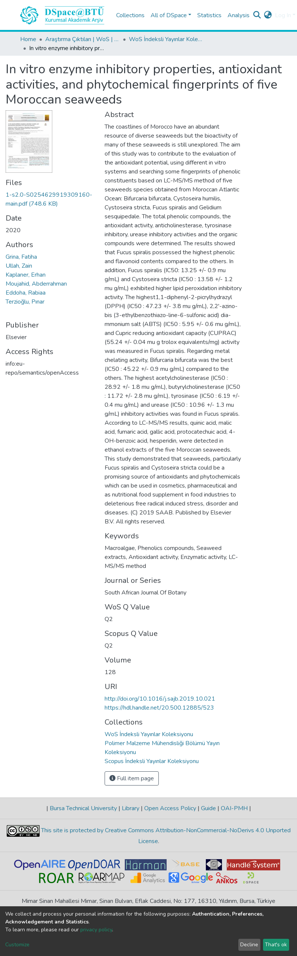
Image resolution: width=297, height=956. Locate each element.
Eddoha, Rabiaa (26, 293)
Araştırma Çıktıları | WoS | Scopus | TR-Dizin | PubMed (82, 39)
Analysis (239, 15)
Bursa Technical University (83, 808)
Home (28, 39)
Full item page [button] (131, 778)
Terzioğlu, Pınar (25, 302)
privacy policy (96, 929)
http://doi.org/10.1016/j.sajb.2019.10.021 (160, 699)
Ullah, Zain (19, 266)
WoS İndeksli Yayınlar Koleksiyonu (166, 39)
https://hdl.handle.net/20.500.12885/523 (159, 708)
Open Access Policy (170, 808)
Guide (208, 808)
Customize (17, 944)
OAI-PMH (234, 808)
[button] (268, 15)
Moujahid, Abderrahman (36, 284)
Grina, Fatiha (21, 257)
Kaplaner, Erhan (26, 275)
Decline (249, 944)
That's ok (276, 944)
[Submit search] (257, 15)
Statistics (209, 15)
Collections (130, 15)
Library (130, 808)
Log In (283, 15)
